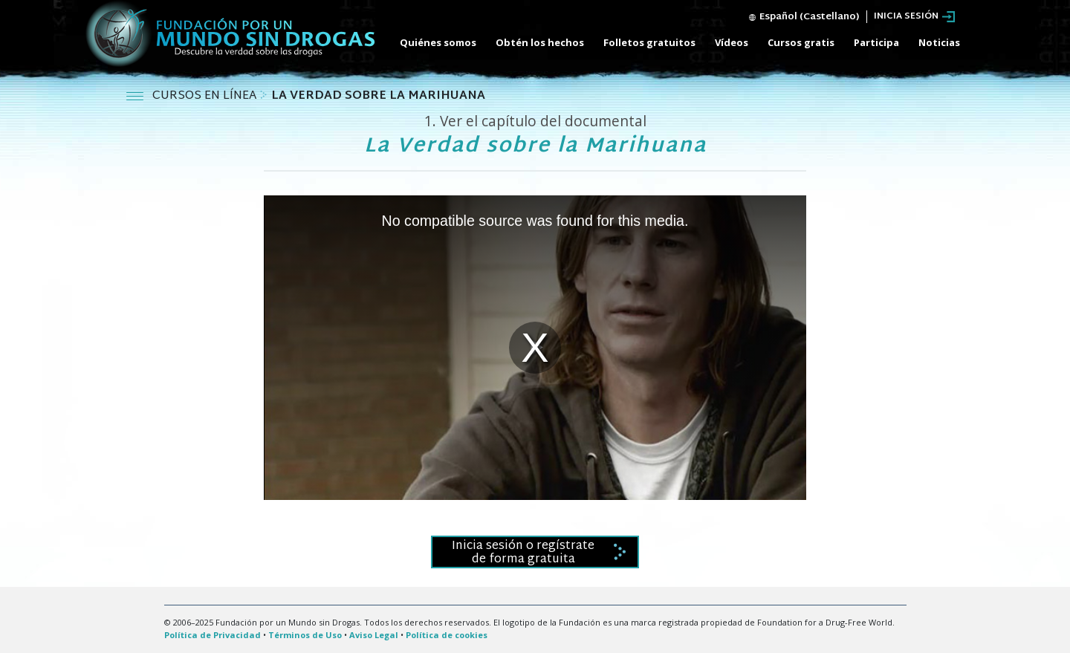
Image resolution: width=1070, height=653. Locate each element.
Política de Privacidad (212, 634)
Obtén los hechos (540, 42)
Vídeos (731, 42)
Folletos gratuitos (649, 42)
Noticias (939, 42)
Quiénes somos (438, 42)
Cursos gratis (801, 42)
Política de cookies (446, 634)
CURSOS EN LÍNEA (205, 96)
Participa (876, 42)
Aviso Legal (373, 634)
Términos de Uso (305, 634)
